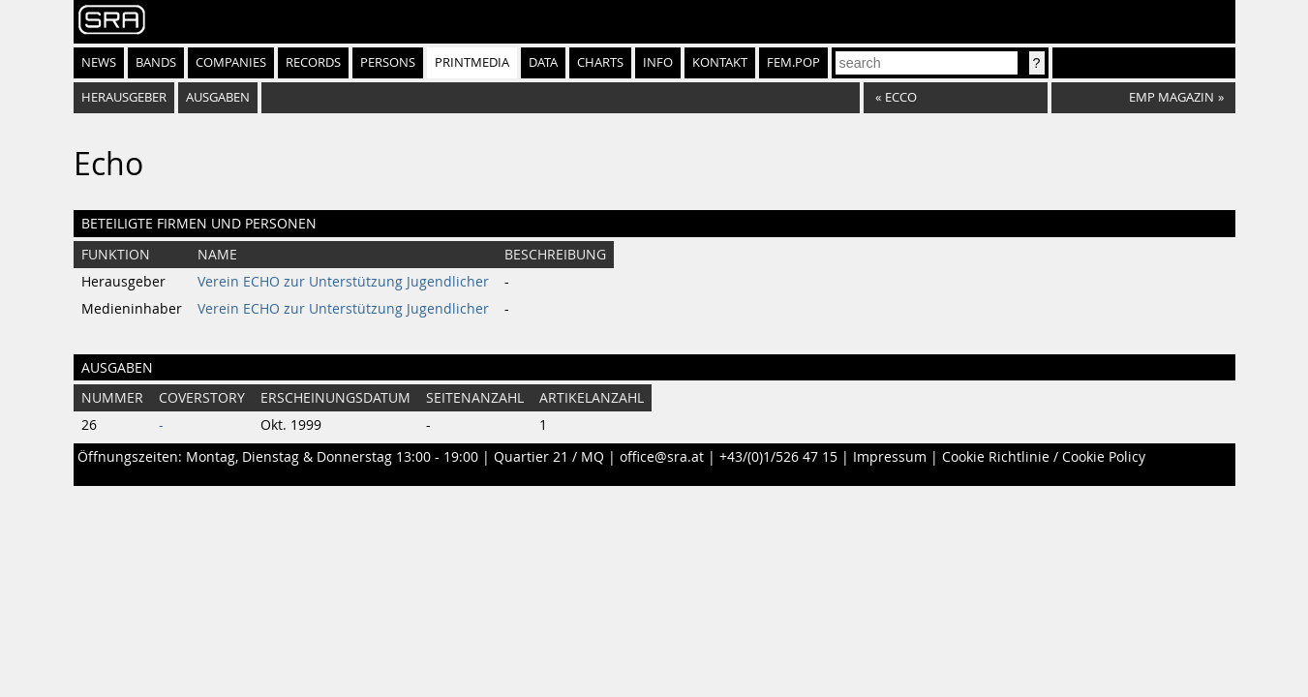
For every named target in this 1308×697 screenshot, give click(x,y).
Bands (156, 62)
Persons (387, 62)
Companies (231, 62)
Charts (600, 62)
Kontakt (719, 62)
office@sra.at (662, 457)
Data (543, 62)
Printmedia (472, 62)
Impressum (890, 457)
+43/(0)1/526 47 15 (778, 457)
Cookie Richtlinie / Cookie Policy (1043, 457)
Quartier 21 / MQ (549, 457)
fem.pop (793, 62)
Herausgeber (124, 97)
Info (658, 62)
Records (313, 62)
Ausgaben (218, 97)
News (98, 62)
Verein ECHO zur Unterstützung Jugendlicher (343, 281)
